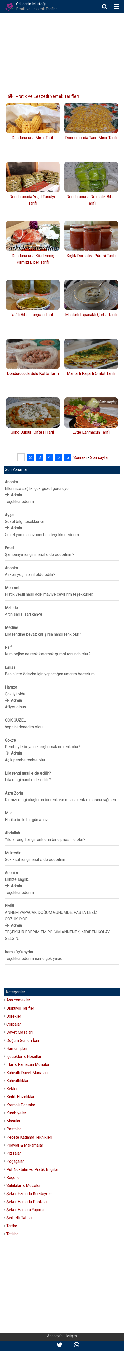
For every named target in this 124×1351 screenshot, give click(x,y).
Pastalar (13, 1129)
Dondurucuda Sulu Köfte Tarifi (33, 373)
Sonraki (80, 457)
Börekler (13, 1016)
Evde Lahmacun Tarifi (91, 432)
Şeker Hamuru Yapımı (25, 1209)
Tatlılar (12, 1234)
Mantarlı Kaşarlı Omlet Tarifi (91, 373)
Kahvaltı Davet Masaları (27, 1072)
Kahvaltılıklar (17, 1080)
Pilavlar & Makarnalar (24, 1145)
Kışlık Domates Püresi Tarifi (91, 255)
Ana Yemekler (18, 1000)
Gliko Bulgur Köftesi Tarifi (33, 432)
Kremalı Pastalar (20, 1105)
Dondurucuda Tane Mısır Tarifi (91, 137)
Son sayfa (99, 457)
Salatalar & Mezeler (23, 1185)
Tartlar (11, 1225)
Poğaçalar (15, 1161)
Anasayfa (55, 1336)
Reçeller (13, 1177)
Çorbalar (13, 1024)
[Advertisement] (62, 50)
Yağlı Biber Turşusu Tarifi (32, 314)
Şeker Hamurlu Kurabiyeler (29, 1193)
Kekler (12, 1088)
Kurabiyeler (16, 1113)
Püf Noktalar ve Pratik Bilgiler (32, 1169)
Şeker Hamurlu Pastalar (27, 1201)
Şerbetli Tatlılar (19, 1217)
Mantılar (13, 1121)
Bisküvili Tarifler (20, 1008)
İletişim (71, 1336)
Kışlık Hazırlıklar (20, 1096)
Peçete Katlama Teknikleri (29, 1137)
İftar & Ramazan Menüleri (28, 1064)
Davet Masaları (19, 1032)
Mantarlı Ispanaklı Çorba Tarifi (91, 314)
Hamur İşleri (16, 1048)
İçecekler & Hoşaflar (24, 1056)
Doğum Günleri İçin (22, 1040)
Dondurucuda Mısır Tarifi (33, 137)
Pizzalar (13, 1153)
